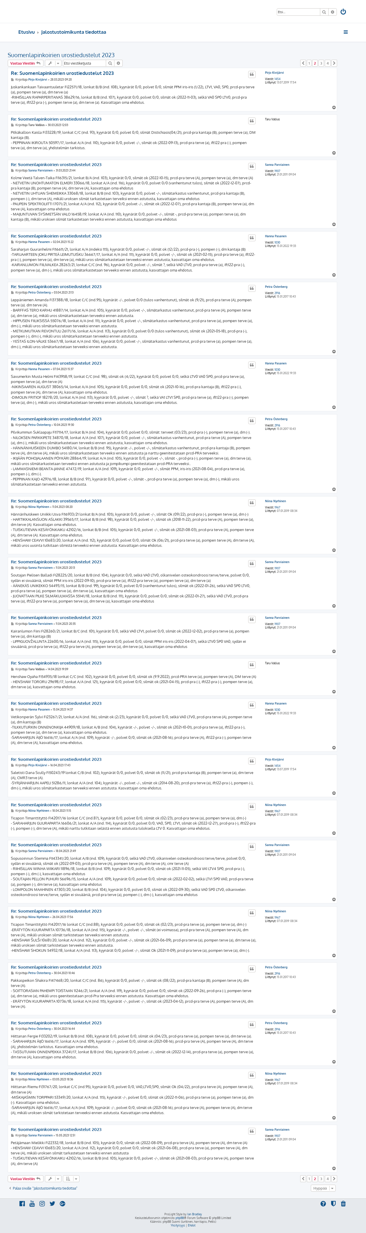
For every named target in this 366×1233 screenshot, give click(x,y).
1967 (277, 507)
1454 (277, 79)
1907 (277, 171)
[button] (303, 63)
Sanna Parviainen (277, 164)
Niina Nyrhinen (275, 501)
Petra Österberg (276, 286)
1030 (277, 242)
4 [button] (328, 63)
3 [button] (321, 63)
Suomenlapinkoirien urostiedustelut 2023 (61, 55)
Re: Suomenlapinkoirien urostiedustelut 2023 (62, 73)
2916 (277, 293)
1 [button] (309, 63)
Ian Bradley (194, 1214)
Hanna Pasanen (276, 236)
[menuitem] (344, 12)
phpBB (180, 1218)
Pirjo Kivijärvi (274, 72)
